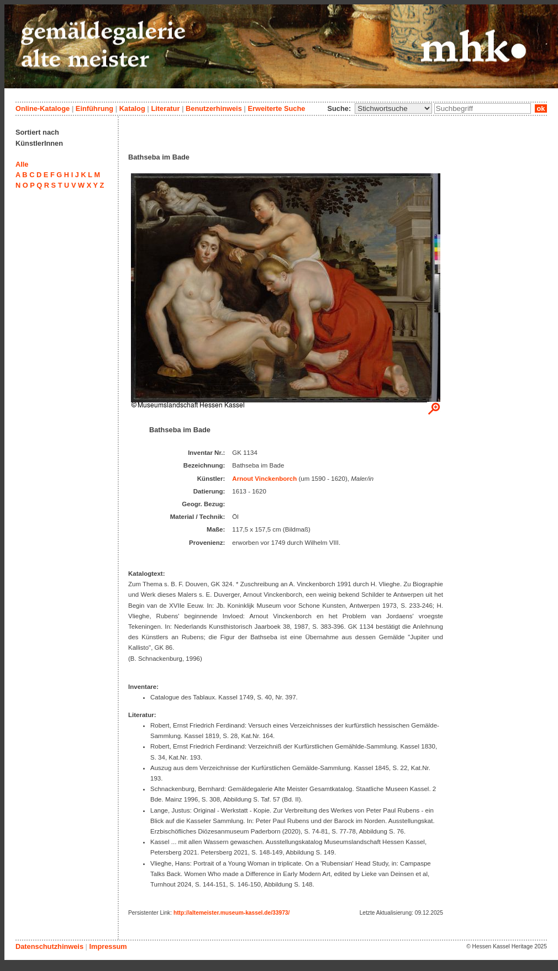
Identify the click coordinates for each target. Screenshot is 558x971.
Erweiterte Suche (276, 108)
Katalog (132, 108)
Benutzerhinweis (214, 108)
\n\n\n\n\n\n (393, 108)
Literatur (165, 108)
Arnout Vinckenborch (264, 478)
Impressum (108, 946)
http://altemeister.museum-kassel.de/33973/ (231, 913)
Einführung (94, 108)
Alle (21, 164)
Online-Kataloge (42, 108)
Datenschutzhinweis (49, 946)
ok (541, 108)
